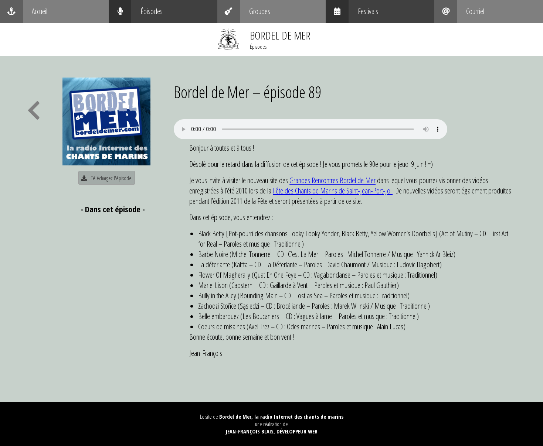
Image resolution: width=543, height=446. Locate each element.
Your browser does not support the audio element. (310, 129)
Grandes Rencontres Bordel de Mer (332, 180)
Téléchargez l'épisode (106, 178)
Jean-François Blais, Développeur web (272, 431)
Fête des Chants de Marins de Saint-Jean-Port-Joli (333, 190)
